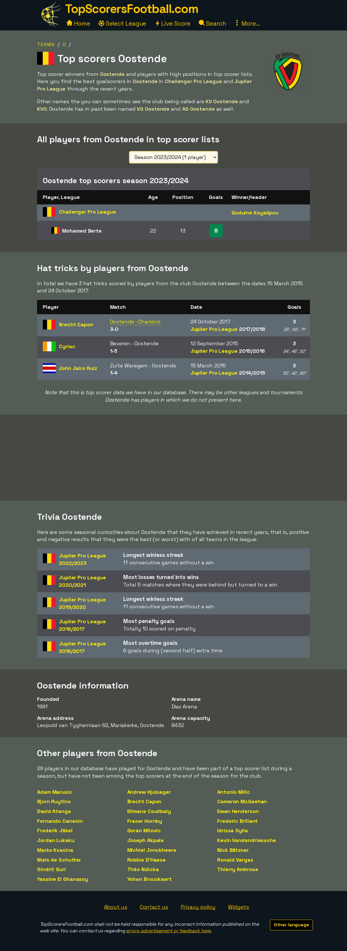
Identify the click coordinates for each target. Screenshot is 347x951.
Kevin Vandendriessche (246, 840)
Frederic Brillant (237, 821)
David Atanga (54, 811)
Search (212, 23)
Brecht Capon (144, 801)
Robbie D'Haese (146, 859)
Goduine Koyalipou (255, 212)
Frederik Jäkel (55, 830)
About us (115, 907)
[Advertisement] (173, 457)
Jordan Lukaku (55, 840)
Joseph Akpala (145, 840)
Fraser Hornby (144, 821)
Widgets (238, 907)
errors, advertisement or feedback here (168, 931)
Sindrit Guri (51, 869)
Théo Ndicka (143, 869)
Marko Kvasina (55, 850)
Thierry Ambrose (237, 869)
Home (78, 23)
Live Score (172, 23)
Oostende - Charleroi (135, 321)
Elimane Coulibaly (149, 811)
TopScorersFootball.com (131, 8)
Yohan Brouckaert (149, 879)
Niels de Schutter (59, 859)
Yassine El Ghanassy (62, 879)
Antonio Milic (233, 792)
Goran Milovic (144, 830)
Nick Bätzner (233, 850)
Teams (46, 44)
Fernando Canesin (59, 821)
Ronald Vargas (235, 859)
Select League (122, 23)
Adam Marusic (54, 792)
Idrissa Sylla (232, 830)
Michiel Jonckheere (151, 850)
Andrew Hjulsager (149, 792)
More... (247, 23)
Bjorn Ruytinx (54, 801)
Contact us (154, 907)
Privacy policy (198, 907)
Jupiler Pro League (227, 329)
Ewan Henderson (238, 811)
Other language (291, 925)
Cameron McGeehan (242, 801)
